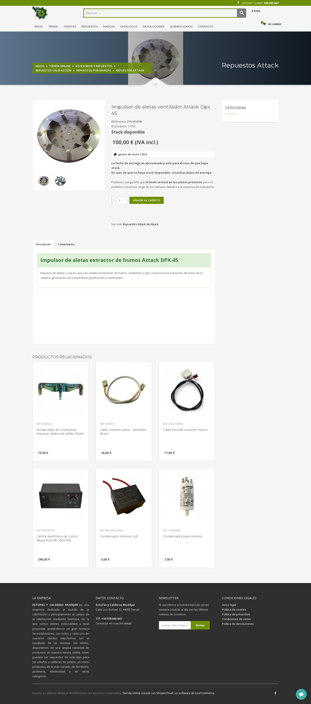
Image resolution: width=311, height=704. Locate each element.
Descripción (43, 244)
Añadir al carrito (146, 200)
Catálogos (128, 26)
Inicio (39, 26)
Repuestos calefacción (53, 70)
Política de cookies (234, 609)
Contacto (205, 26)
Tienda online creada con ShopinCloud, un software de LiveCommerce (168, 693)
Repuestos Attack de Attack (141, 224)
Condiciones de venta (236, 619)
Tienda (53, 26)
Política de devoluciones (238, 624)
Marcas (109, 26)
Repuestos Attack (130, 70)
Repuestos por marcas (93, 70)
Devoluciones (153, 26)
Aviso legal (229, 605)
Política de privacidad (236, 614)
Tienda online (60, 66)
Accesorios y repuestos (94, 66)
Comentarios (66, 244)
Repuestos (89, 26)
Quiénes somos (181, 26)
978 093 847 (271, 3)
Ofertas (69, 26)
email (127, 623)
